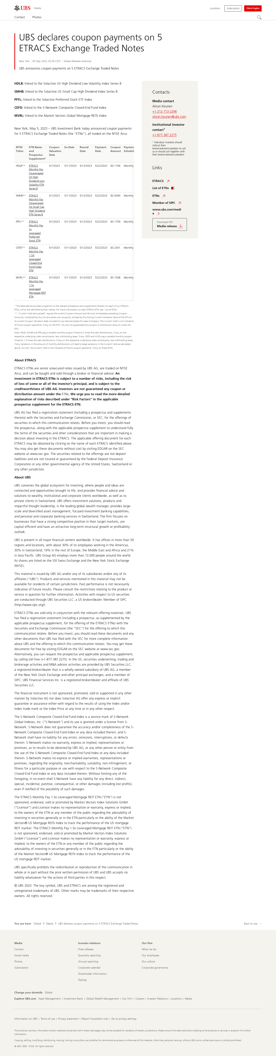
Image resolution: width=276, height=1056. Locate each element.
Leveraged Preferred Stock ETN (35, 237)
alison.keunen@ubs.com (169, 116)
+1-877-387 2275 (164, 135)
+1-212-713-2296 (164, 111)
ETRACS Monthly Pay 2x (36, 225)
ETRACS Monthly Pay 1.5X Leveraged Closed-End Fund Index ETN (36, 259)
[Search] (259, 17)
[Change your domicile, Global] (48, 992)
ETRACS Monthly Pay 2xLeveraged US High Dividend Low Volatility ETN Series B (36, 177)
